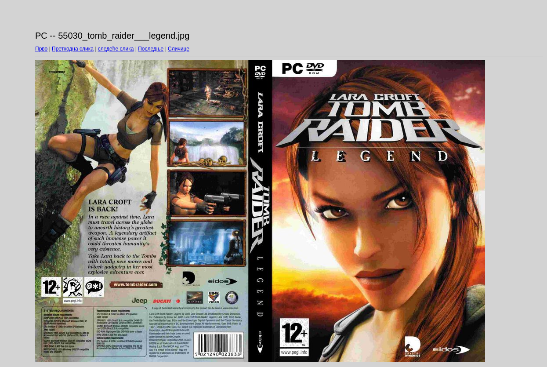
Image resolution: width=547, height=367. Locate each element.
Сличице (178, 49)
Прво (41, 49)
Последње (150, 49)
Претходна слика (73, 49)
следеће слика (116, 49)
